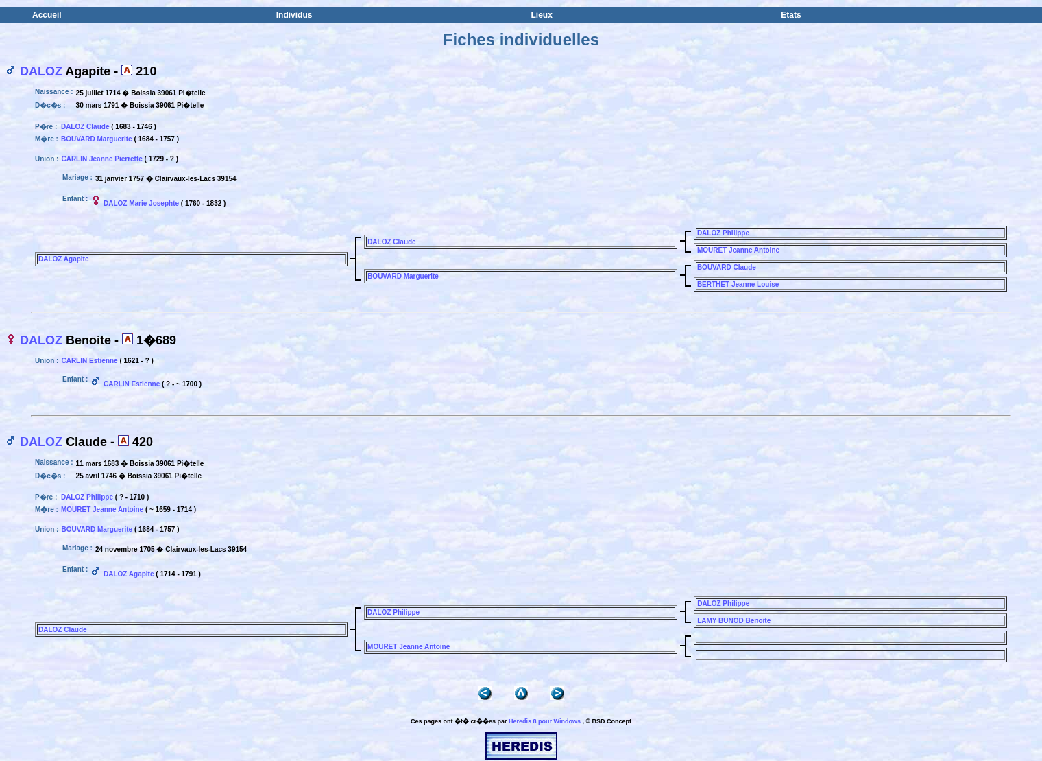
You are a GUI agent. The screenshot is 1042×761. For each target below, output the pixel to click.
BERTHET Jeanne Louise (738, 284)
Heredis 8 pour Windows (545, 721)
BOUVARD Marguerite (96, 139)
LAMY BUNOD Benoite (734, 620)
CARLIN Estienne (89, 360)
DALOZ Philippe (723, 233)
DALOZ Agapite (63, 259)
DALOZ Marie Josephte (141, 203)
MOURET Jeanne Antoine (738, 250)
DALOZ (41, 71)
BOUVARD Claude (726, 267)
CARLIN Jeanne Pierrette (101, 159)
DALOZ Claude (85, 126)
